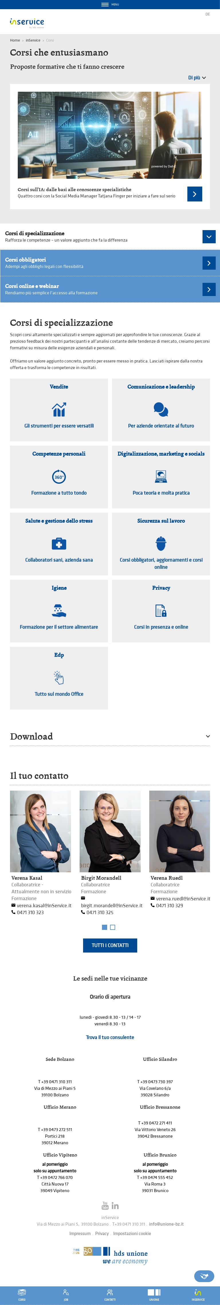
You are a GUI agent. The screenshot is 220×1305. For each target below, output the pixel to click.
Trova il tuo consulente (110, 1037)
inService (33, 40)
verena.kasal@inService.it (44, 906)
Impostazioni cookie (132, 1234)
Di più (194, 78)
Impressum (80, 1234)
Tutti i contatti (110, 945)
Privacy (102, 1234)
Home (15, 40)
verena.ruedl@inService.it (183, 899)
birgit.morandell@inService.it (112, 906)
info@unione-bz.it (166, 1224)
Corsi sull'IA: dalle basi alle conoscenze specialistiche (74, 190)
